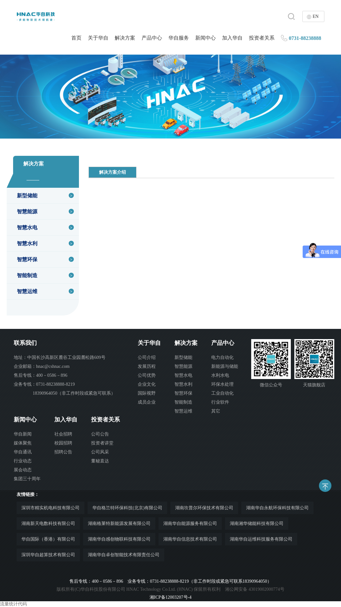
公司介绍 (147, 357)
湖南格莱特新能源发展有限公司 (119, 523)
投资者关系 (262, 38)
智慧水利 (27, 243)
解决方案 (125, 38)
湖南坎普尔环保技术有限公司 (204, 507)
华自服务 (178, 38)
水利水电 (220, 375)
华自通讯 (23, 452)
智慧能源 (27, 211)
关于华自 (98, 38)
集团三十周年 (27, 478)
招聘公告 (63, 452)
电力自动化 (222, 357)
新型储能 (27, 195)
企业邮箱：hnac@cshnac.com (42, 366)
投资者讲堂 (102, 443)
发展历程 (147, 366)
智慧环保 (27, 259)
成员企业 (147, 402)
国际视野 (147, 393)
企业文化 (147, 384)
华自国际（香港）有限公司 (48, 539)
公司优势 (147, 375)
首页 (76, 38)
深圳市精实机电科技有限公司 (50, 507)
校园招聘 (63, 443)
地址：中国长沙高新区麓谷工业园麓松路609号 (59, 357)
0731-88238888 (305, 38)
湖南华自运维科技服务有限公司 (261, 539)
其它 (215, 411)
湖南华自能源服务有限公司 (190, 523)
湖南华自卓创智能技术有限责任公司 (123, 554)
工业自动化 (222, 393)
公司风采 (100, 452)
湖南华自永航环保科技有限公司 (277, 507)
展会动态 (23, 469)
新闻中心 (205, 38)
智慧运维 (27, 291)
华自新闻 (23, 434)
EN (316, 16)
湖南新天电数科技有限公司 (48, 523)
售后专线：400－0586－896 (40, 375)
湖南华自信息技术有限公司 (190, 539)
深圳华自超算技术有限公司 (48, 554)
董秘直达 (100, 461)
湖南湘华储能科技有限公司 (256, 523)
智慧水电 (27, 227)
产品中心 (152, 38)
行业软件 (220, 402)
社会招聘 (63, 434)
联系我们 (25, 343)
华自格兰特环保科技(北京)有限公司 (127, 507)
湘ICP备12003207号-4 (170, 597)
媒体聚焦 (23, 443)
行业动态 (23, 461)
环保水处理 (222, 384)
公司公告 (100, 434)
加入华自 (232, 38)
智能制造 (27, 275)
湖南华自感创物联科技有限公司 (119, 539)
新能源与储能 (224, 366)
